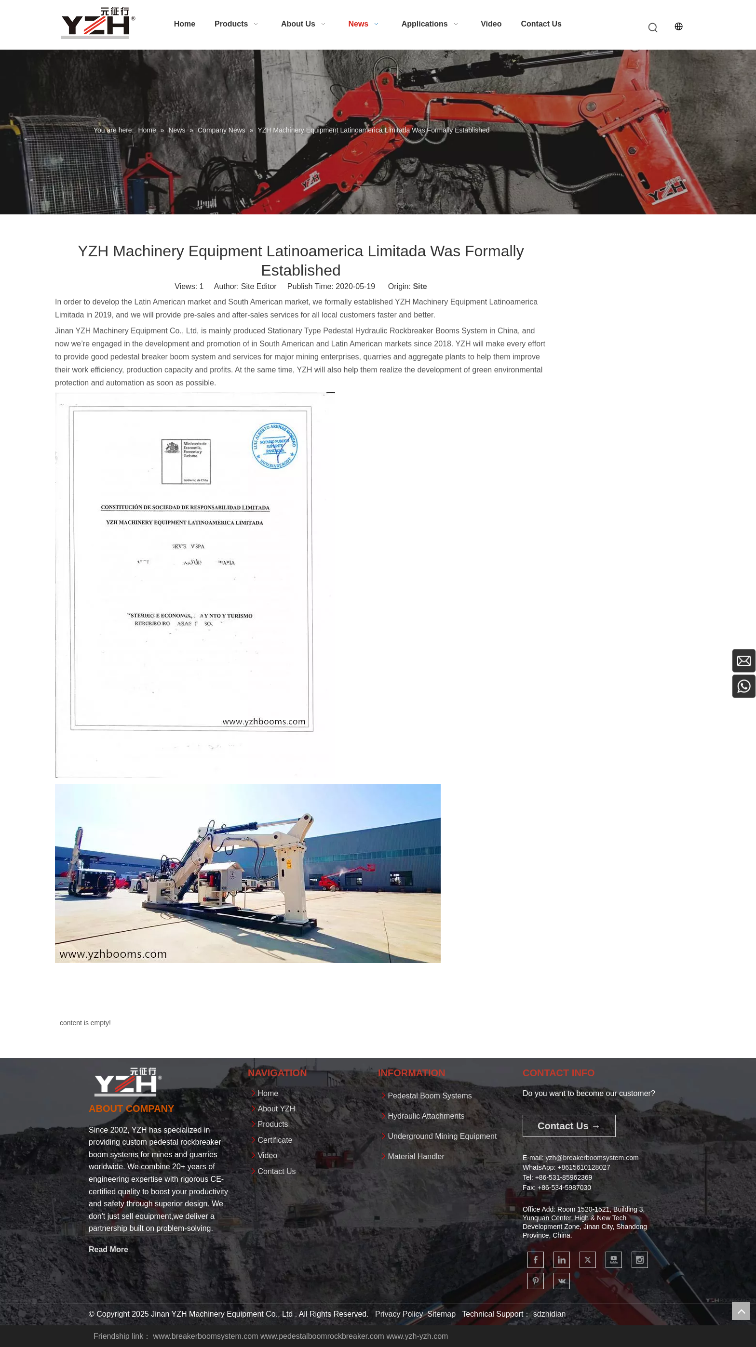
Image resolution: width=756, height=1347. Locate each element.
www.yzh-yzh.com (417, 1336)
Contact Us (276, 1171)
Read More (108, 1249)
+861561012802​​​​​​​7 (583, 1167)
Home (267, 1093)
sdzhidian (549, 1314)
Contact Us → (569, 1126)
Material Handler (416, 1156)
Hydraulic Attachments (426, 1116)
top (741, 1311)
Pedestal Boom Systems (430, 1096)
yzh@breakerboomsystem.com (591, 1158)
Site (420, 286)
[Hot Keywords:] (653, 28)
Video (267, 1155)
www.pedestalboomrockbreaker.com (322, 1336)
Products (272, 1124)
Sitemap (441, 1314)
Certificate (274, 1140)
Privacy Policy (399, 1314)
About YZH (276, 1109)
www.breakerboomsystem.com (205, 1336)
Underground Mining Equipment (442, 1136)
